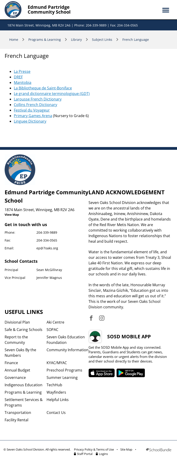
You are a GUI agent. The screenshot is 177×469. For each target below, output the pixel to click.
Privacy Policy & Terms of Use (94, 449)
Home (13, 39)
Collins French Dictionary (35, 104)
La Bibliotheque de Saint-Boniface (43, 88)
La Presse (22, 71)
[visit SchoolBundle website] (158, 452)
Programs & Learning (44, 39)
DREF (18, 77)
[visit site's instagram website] (101, 318)
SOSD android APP (131, 373)
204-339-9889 (46, 232)
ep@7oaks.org (47, 248)
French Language (135, 39)
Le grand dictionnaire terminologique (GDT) (52, 93)
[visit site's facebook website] (91, 318)
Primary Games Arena (33, 115)
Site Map (126, 449)
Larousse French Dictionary (38, 99)
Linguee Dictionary (30, 121)
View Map (12, 214)
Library (76, 39)
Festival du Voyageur (32, 110)
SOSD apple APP (101, 373)
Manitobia (22, 82)
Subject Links (102, 39)
